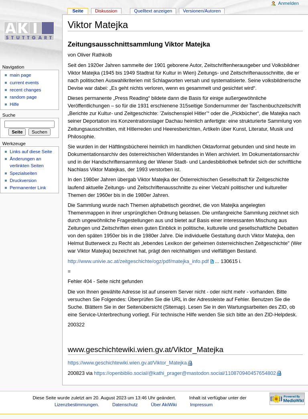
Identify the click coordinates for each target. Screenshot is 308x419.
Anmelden (288, 3)
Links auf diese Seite (31, 151)
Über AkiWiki (164, 404)
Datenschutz (125, 404)
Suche (9, 115)
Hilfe (14, 104)
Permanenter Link (28, 187)
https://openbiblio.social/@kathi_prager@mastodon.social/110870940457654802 (185, 373)
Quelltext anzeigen (153, 10)
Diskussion (106, 10)
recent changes (25, 89)
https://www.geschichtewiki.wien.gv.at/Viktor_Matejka (127, 363)
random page (23, 97)
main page (20, 75)
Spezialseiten (23, 173)
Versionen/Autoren (202, 10)
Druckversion (23, 180)
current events (24, 82)
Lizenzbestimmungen (76, 404)
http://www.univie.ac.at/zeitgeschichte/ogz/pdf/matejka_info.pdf (138, 261)
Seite (77, 10)
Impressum (201, 404)
